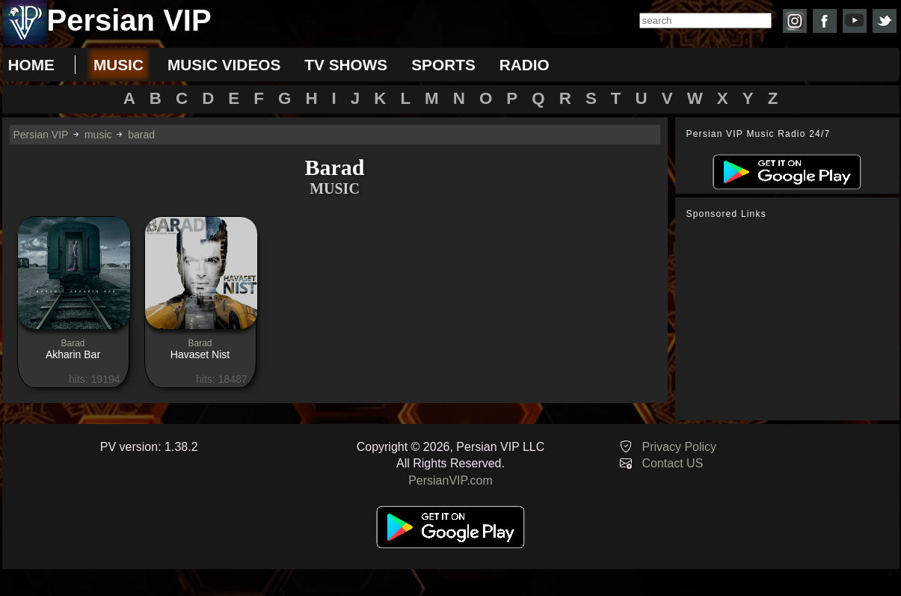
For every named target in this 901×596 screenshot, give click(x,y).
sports (443, 64)
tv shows (345, 64)
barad (141, 135)
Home (31, 64)
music (118, 64)
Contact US (673, 463)
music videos (223, 64)
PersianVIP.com (450, 480)
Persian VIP (41, 135)
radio (524, 64)
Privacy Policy (679, 446)
